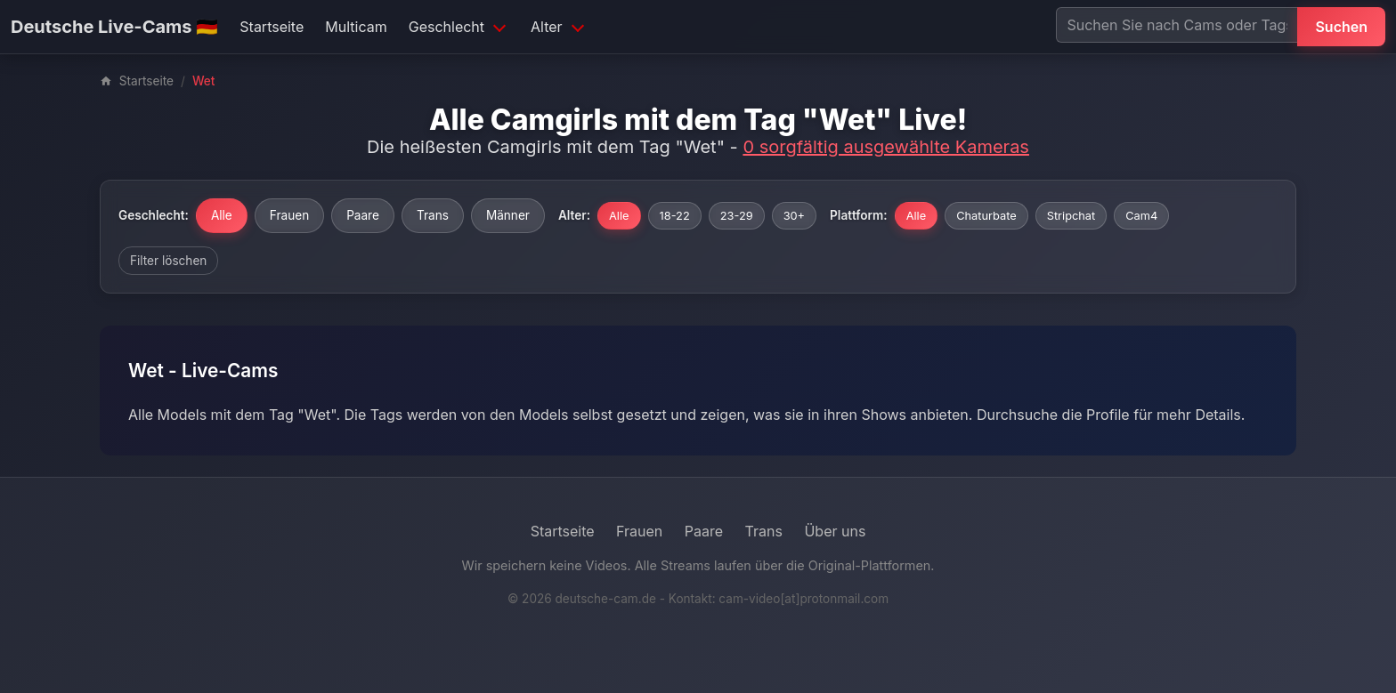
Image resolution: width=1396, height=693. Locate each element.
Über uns (834, 531)
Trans (433, 215)
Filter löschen (168, 261)
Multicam (355, 27)
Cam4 (1141, 215)
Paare (362, 215)
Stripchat (1071, 215)
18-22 (675, 215)
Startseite (271, 27)
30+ (794, 215)
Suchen (1341, 27)
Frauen (289, 215)
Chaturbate (986, 215)
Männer (508, 215)
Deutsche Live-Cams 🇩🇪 (114, 26)
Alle (221, 215)
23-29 (736, 215)
